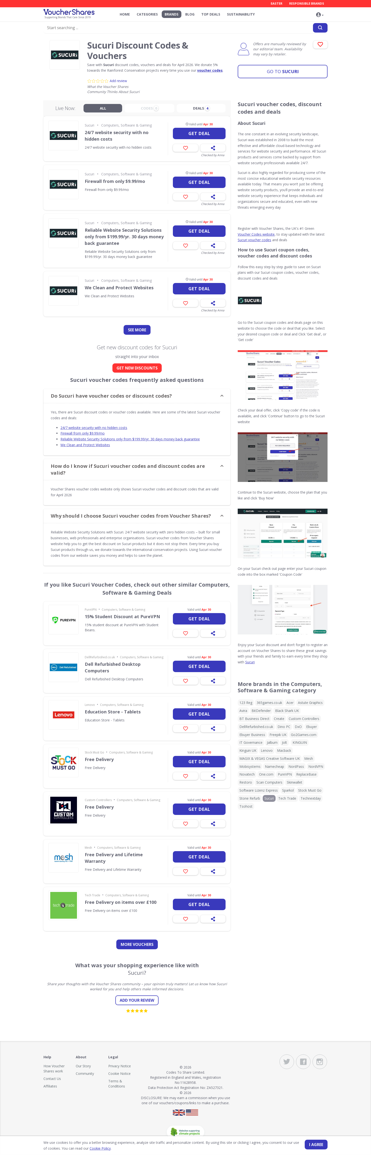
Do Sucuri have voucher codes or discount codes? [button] (111, 396)
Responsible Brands (306, 3)
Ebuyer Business (252, 734)
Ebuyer (311, 726)
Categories (147, 14)
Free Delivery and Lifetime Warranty (114, 858)
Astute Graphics (310, 702)
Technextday (311, 798)
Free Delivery (99, 759)
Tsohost (246, 806)
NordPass (296, 766)
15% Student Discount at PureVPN (122, 616)
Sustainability (241, 14)
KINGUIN (300, 742)
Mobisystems (250, 766)
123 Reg (245, 702)
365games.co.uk (269, 702)
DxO (298, 726)
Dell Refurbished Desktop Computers (113, 667)
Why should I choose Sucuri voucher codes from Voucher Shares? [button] (131, 516)
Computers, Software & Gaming (126, 125)
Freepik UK (278, 734)
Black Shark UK (287, 710)
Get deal (199, 133)
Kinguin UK (247, 750)
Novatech (247, 774)
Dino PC (284, 726)
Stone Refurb (249, 798)
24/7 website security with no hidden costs (117, 135)
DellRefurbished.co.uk (100, 657)
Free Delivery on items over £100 (120, 902)
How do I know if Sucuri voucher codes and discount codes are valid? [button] (128, 469)
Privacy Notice (119, 1066)
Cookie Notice (119, 1073)
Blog (189, 14)
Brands (171, 14)
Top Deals (210, 14)
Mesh (88, 848)
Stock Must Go (94, 752)
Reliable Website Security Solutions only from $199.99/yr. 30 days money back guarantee (124, 236)
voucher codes (210, 70)
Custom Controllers (98, 800)
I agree (316, 1144)
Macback (284, 750)
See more (137, 330)
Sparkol (288, 790)
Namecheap (274, 766)
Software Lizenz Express (258, 790)
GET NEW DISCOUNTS (137, 368)
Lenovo (90, 705)
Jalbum (272, 742)
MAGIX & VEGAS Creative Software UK (269, 758)
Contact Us (52, 1078)
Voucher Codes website (256, 234)
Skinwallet (294, 782)
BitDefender (261, 710)
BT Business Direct (254, 718)
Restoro (245, 782)
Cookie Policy (95, 1148)
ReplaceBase (306, 774)
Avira (243, 710)
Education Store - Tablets (113, 712)
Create (279, 718)
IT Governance (250, 742)
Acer (290, 702)
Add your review (137, 1000)
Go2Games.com (303, 734)
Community (85, 1073)
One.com (266, 774)
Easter (276, 3)
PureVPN (91, 609)
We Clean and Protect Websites (119, 288)
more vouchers (137, 944)
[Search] (320, 27)
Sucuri (283, 69)
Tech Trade (92, 895)
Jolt (284, 742)
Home (125, 14)
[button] (320, 14)
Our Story (83, 1066)
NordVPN (315, 766)
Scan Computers (269, 782)
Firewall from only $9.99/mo (115, 181)
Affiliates (50, 1086)
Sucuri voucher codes (254, 240)
